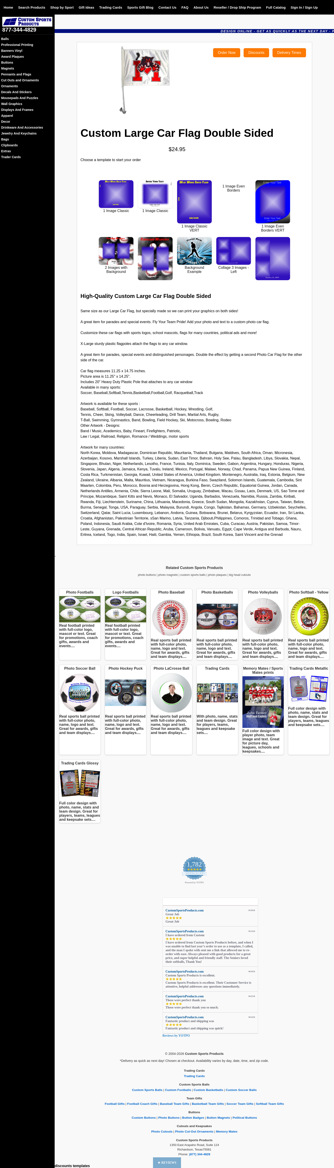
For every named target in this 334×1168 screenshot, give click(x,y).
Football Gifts (115, 1104)
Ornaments (9, 86)
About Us (201, 7)
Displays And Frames (17, 110)
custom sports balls (193, 575)
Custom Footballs (178, 1090)
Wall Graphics (11, 104)
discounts (63, 1166)
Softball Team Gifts (270, 1104)
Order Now (226, 53)
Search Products (31, 7)
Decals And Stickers (16, 92)
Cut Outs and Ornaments (20, 80)
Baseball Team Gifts (174, 1104)
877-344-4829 (19, 30)
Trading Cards (110, 7)
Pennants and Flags (16, 74)
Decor (5, 121)
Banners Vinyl (11, 50)
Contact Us (167, 7)
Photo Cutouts (162, 1131)
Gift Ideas (86, 7)
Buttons (7, 62)
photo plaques (217, 575)
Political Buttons (244, 1117)
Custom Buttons (144, 1117)
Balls (5, 39)
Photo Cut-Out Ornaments (194, 1131)
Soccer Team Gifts (240, 1104)
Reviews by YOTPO (176, 1035)
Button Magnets (218, 1117)
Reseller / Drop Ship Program (237, 7)
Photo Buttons (169, 1117)
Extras (6, 151)
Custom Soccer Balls (241, 1090)
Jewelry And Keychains (19, 133)
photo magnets (168, 575)
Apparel (7, 115)
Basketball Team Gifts (208, 1104)
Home (8, 7)
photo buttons (147, 575)
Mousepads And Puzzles (19, 98)
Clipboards (9, 145)
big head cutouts (240, 575)
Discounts (256, 53)
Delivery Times (289, 53)
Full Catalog (276, 7)
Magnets (7, 68)
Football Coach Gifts (142, 1104)
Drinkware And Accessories (22, 127)
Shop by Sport (62, 7)
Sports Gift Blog (140, 7)
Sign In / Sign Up (304, 7)
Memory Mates (226, 1131)
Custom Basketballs (208, 1090)
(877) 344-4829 (199, 1154)
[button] (167, 1162)
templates (81, 1166)
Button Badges (193, 1117)
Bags (5, 139)
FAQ (185, 7)
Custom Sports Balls (147, 1090)
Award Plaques (12, 56)
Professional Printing (17, 45)
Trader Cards (11, 157)
